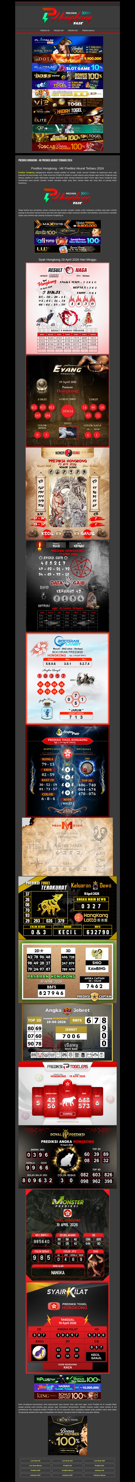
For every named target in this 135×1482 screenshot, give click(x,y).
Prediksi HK (44, 31)
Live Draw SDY (67, 1461)
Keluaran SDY (35, 1475)
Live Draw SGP (99, 1461)
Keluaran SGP (67, 1475)
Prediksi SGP (59, 31)
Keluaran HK (99, 1470)
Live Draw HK (35, 1461)
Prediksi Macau (88, 31)
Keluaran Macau (99, 1475)
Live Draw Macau (35, 1465)
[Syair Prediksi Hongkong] (67, 40)
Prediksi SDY (73, 31)
